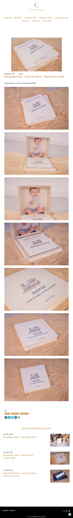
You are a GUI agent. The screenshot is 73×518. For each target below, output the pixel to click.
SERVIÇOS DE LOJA (61, 18)
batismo (7, 413)
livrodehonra (15, 413)
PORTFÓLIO (18, 18)
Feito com (36, 516)
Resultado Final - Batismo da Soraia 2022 (18, 456)
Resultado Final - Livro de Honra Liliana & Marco (19, 474)
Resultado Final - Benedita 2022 (19, 437)
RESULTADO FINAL (30, 18)
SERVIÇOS (8, 18)
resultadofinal (24, 413)
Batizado (21, 73)
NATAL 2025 (47, 21)
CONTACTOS (36, 21)
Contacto (12, 510)
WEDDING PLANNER (46, 18)
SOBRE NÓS (26, 21)
